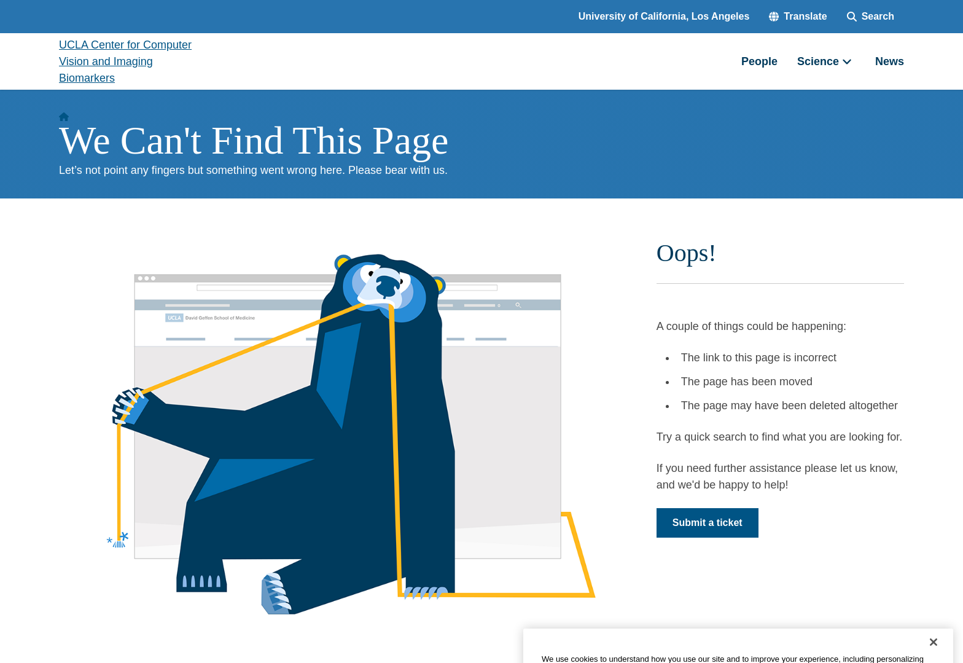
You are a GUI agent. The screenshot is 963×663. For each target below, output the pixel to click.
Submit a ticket (708, 522)
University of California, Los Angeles (664, 16)
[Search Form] (870, 16)
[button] (797, 16)
